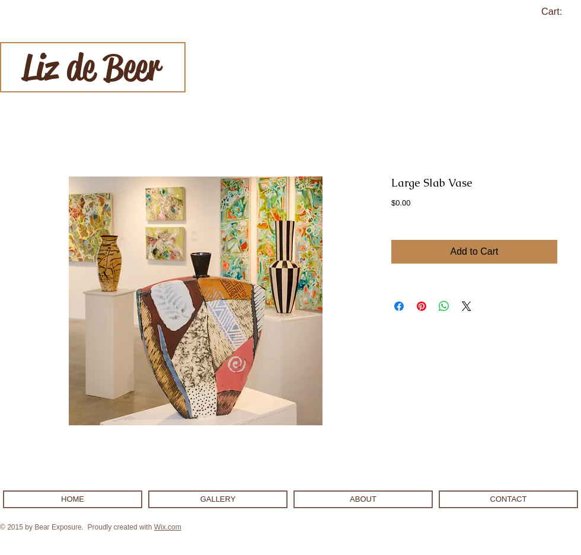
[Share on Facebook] (399, 306)
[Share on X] (466, 306)
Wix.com (167, 527)
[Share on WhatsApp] (444, 306)
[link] (558, 11)
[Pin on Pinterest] (421, 306)
